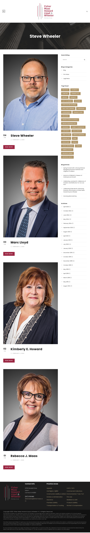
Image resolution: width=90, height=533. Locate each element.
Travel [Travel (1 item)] (75, 142)
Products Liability (72, 503)
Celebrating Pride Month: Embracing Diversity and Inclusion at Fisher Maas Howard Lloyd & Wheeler (74, 190)
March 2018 (66, 278)
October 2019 (67, 257)
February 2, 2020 (18, 354)
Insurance (50, 500)
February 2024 (67, 224)
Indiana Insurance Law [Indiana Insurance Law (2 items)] (69, 124)
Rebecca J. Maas (24, 456)
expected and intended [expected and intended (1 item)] (69, 105)
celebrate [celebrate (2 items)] (74, 90)
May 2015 (65, 282)
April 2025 (66, 207)
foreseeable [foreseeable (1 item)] (81, 109)
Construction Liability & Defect (56, 495)
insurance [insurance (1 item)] (65, 127)
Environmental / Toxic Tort (75, 495)
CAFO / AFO (70, 489)
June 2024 (66, 216)
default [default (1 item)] (65, 97)
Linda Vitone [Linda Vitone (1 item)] (66, 135)
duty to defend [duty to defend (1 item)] (67, 101)
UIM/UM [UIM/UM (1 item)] (78, 146)
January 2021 (67, 241)
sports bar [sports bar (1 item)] (66, 142)
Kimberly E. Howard (26, 350)
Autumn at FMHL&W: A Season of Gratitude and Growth (72, 176)
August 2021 (66, 232)
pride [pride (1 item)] (74, 139)
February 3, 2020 (18, 247)
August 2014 (66, 286)
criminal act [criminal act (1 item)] (75, 94)
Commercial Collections (74, 492)
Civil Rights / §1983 (52, 492)
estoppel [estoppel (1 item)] (77, 101)
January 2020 (67, 249)
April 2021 (65, 236)
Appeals (49, 489)
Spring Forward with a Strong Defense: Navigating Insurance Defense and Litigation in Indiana (74, 170)
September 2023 (68, 228)
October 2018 (67, 266)
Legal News (66, 79)
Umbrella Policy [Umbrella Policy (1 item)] (67, 150)
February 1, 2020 (18, 460)
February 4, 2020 (18, 140)
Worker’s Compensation (74, 506)
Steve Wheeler (22, 136)
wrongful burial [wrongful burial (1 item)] (67, 154)
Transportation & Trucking (55, 506)
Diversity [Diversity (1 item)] (73, 97)
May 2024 (66, 220)
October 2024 (67, 211)
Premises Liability (52, 503)
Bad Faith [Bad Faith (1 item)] (65, 90)
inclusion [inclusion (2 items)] (65, 116)
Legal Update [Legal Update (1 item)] (77, 131)
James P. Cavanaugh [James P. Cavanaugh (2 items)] (78, 127)
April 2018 (66, 274)
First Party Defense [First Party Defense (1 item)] (68, 109)
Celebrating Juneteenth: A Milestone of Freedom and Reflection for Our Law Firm (74, 183)
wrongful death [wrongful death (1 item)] (67, 157)
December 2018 (67, 261)
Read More (9, 147)
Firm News (66, 75)
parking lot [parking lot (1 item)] (66, 139)
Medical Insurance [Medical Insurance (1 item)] (78, 135)
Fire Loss (69, 497)
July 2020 (66, 245)
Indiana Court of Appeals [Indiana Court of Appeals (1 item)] (70, 120)
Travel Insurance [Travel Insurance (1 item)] (68, 146)
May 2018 (66, 270)
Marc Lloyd (19, 243)
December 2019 (67, 253)
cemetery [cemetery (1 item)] (65, 94)
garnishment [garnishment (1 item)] (66, 112)
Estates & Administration (55, 497)
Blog (64, 71)
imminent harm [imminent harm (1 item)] (78, 112)
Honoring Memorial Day (70, 196)
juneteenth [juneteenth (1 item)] (66, 131)
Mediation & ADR (72, 500)
